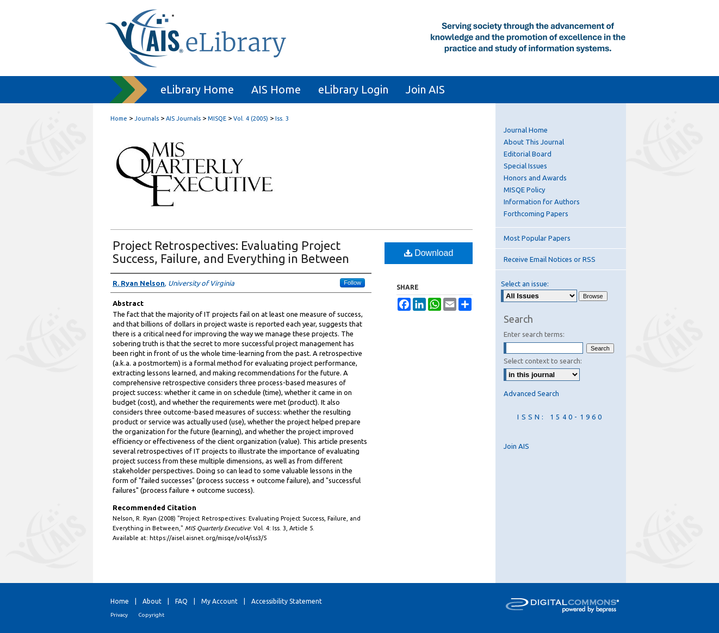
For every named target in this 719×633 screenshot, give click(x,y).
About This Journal (534, 142)
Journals (146, 118)
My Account (219, 601)
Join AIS (516, 446)
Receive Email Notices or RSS (550, 259)
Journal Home (526, 130)
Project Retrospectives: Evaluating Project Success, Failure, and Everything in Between (231, 252)
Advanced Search (531, 393)
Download (429, 253)
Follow (352, 282)
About (152, 601)
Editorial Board (527, 154)
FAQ (181, 601)
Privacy (119, 615)
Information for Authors (542, 201)
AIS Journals (183, 118)
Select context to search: (543, 361)
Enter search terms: (534, 334)
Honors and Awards (535, 177)
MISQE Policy (524, 189)
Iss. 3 (282, 118)
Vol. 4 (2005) (250, 118)
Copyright (151, 615)
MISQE (217, 118)
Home (118, 118)
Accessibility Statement (286, 601)
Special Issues (525, 166)
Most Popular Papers (537, 238)
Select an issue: (525, 283)
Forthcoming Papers (536, 213)
